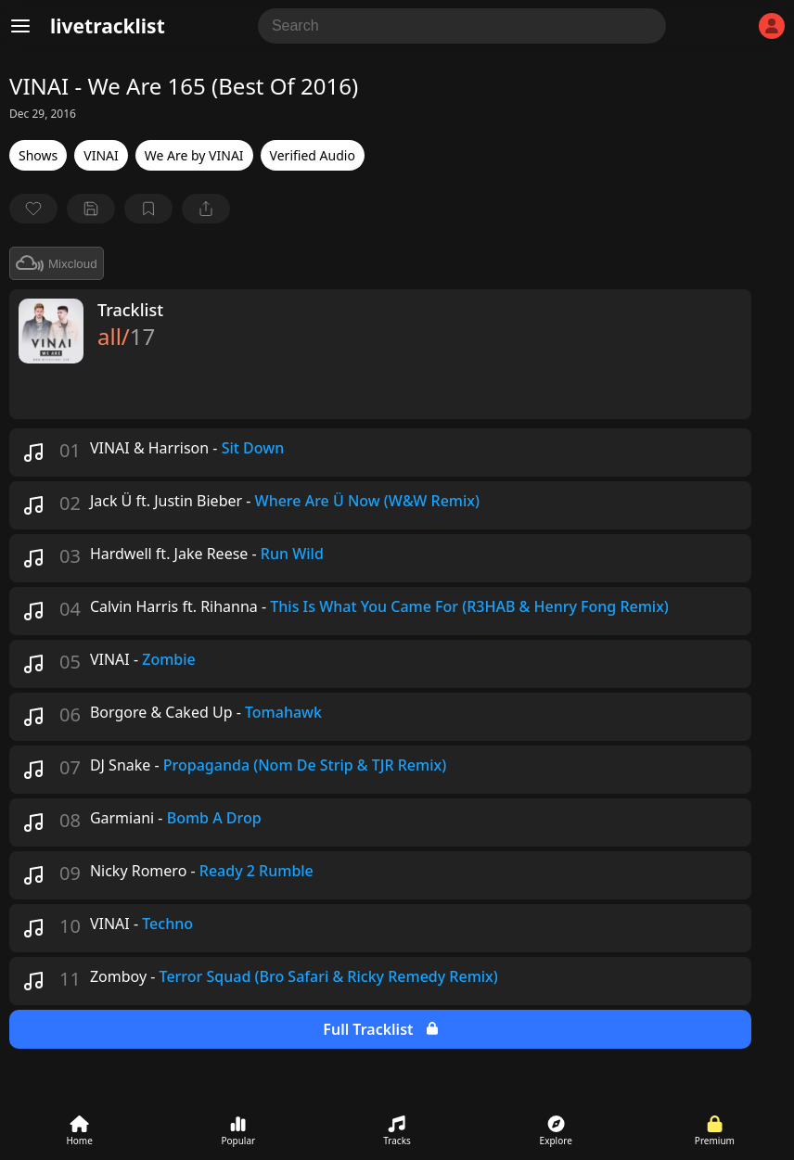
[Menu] (20, 26)
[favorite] (33, 208)
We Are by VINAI (194, 155)
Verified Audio (312, 155)
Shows (38, 155)
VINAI (100, 155)
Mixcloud (56, 263)
